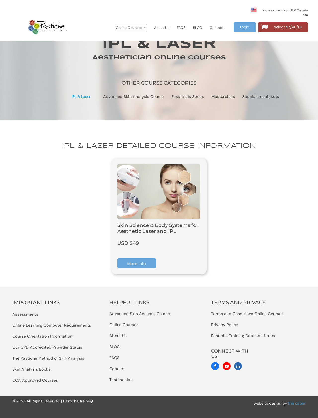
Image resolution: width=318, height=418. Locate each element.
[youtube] (227, 366)
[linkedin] (238, 366)
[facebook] (215, 366)
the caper (297, 403)
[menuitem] (131, 28)
